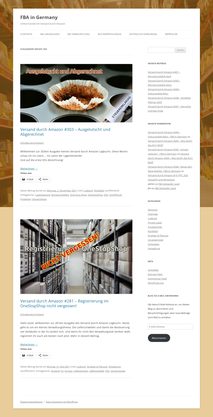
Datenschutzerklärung (143, 34)
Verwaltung (114, 366)
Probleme (25, 199)
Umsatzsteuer (39, 199)
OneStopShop (95, 194)
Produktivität (155, 227)
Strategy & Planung (97, 366)
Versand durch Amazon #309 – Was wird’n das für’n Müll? (170, 158)
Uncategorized (155, 239)
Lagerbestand (42, 194)
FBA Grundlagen (49, 34)
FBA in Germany (39, 17)
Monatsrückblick (60, 194)
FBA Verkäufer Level (78, 34)
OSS (106, 194)
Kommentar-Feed (157, 278)
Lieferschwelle (96, 371)
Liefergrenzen (80, 371)
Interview (153, 214)
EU (62, 371)
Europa (68, 371)
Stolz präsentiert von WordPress (62, 401)
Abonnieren (159, 338)
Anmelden (153, 270)
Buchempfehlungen (109, 34)
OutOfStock (115, 194)
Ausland (55, 371)
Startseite (26, 34)
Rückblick (99, 190)
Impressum (171, 34)
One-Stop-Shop (78, 194)
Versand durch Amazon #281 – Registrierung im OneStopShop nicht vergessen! (64, 303)
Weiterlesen (29, 168)
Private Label (155, 222)
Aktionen (153, 209)
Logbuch (88, 190)
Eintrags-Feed (155, 274)
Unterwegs (153, 244)
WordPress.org (156, 283)
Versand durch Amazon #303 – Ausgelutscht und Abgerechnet (65, 132)
